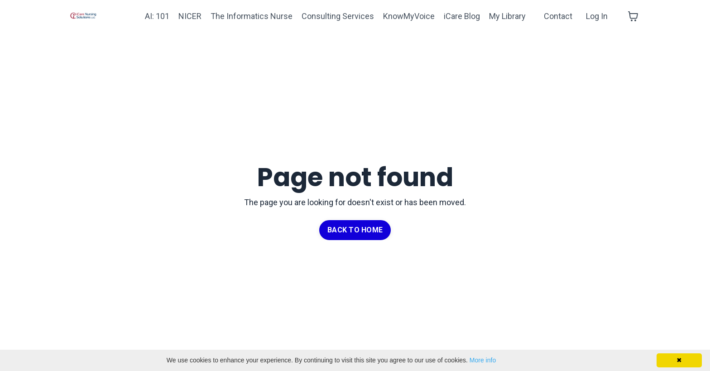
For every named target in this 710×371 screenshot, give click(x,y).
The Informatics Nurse (252, 16)
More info (483, 360)
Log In (597, 16)
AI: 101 (157, 16)
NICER (189, 16)
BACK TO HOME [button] (355, 230)
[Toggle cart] (633, 16)
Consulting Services (338, 16)
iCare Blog (462, 16)
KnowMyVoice (409, 16)
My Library (507, 16)
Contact (558, 16)
